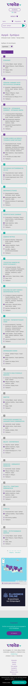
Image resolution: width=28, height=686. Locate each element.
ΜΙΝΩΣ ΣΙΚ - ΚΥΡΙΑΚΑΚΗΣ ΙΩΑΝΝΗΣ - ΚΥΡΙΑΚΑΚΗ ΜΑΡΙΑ (13, 109)
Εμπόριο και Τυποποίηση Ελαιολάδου (14, 378)
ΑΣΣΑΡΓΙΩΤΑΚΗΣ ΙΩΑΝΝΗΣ (12, 214)
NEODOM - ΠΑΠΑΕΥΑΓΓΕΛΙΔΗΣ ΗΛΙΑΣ (13, 321)
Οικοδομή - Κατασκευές (16, 150)
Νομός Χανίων (16, 175)
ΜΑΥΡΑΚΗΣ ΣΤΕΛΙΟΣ (10, 190)
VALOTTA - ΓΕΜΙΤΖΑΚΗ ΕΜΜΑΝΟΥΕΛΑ (11, 487)
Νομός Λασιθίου (18, 333)
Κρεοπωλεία (8, 424)
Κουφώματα (13, 269)
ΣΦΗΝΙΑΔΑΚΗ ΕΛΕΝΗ (10, 351)
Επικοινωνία (14, 670)
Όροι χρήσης (14, 666)
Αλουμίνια (14, 326)
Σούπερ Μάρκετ (9, 64)
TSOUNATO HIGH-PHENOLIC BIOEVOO (12, 374)
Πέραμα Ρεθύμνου (9, 66)
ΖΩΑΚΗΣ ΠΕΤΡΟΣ (9, 237)
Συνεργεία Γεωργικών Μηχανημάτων (14, 115)
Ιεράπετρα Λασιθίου (10, 402)
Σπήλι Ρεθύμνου (9, 538)
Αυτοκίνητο (17, 117)
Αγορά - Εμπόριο (18, 64)
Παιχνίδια (7, 444)
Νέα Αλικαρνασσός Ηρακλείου (12, 119)
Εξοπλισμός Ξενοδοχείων (15, 270)
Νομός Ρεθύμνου (19, 66)
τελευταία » (18, 552)
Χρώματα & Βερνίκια (10, 239)
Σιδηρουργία (19, 239)
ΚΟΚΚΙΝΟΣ (6, 60)
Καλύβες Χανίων (9, 426)
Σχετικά (14, 664)
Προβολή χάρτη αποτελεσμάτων (12, 583)
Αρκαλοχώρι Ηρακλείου (11, 197)
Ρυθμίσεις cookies (6, 682)
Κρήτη (6, 67)
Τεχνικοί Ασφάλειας (10, 297)
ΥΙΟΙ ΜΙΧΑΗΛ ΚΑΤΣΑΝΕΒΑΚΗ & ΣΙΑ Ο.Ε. (13, 169)
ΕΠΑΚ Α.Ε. (6, 509)
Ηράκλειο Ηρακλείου (10, 121)
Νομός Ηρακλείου (19, 153)
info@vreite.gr (14, 654)
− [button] (3, 562)
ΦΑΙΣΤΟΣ (6, 397)
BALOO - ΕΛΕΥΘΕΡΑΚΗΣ (11, 442)
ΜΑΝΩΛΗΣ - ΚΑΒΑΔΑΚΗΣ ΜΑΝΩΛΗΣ (11, 465)
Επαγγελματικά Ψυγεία (10, 143)
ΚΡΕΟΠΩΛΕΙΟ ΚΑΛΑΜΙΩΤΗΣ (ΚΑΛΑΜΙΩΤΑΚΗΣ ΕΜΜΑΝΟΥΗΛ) (13, 420)
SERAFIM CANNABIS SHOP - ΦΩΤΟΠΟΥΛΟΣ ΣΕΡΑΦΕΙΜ (12, 83)
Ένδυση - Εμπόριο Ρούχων (12, 353)
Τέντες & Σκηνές (16, 329)
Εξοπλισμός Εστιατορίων (18, 147)
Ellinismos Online (14, 672)
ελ (12, 12)
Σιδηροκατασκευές (16, 328)
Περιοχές (14, 662)
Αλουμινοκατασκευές (10, 324)
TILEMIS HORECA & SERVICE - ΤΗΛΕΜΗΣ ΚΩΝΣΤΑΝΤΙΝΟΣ (13, 139)
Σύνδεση (14, 10)
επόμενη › (11, 552)
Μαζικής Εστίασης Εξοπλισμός (12, 149)
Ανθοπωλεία (8, 491)
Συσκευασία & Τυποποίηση (12, 217)
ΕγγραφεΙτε (14, 633)
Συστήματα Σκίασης (10, 331)
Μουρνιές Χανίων (17, 304)
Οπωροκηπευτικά (9, 173)
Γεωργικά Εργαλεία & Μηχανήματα (13, 114)
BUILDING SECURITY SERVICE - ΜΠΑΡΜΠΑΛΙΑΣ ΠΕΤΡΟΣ (13, 291)
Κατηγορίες (14, 660)
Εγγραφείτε (14, 668)
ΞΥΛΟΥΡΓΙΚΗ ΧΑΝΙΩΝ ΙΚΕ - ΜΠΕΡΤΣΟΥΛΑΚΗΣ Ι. (12, 263)
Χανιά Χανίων (8, 175)
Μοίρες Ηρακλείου (9, 357)
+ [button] (3, 560)
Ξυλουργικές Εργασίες (10, 267)
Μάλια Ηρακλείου (9, 153)
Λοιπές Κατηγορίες (18, 219)
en (15, 12)
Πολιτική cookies (19, 679)
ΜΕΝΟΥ (13, 16)
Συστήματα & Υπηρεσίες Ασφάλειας (13, 295)
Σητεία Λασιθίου (9, 333)
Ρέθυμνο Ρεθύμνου (10, 93)
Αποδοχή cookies (19, 682)
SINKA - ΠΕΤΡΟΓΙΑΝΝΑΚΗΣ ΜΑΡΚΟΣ (12, 532)
